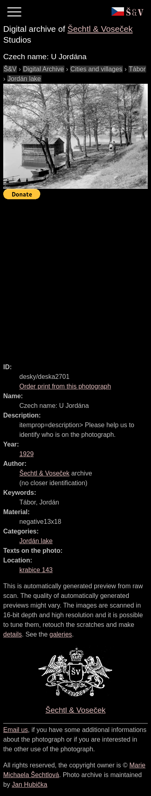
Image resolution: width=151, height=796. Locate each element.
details (12, 634)
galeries (61, 634)
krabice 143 (36, 570)
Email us (15, 729)
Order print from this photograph (65, 386)
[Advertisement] (75, 277)
